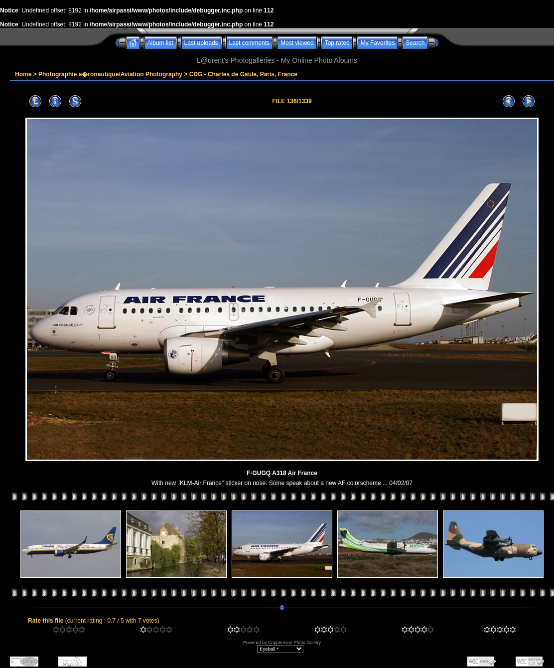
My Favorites (378, 42)
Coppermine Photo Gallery (294, 642)
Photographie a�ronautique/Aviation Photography (110, 74)
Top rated (337, 42)
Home (23, 74)
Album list (160, 42)
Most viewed (297, 42)
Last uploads (201, 42)
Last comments (249, 42)
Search (415, 42)
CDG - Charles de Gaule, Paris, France (243, 74)
